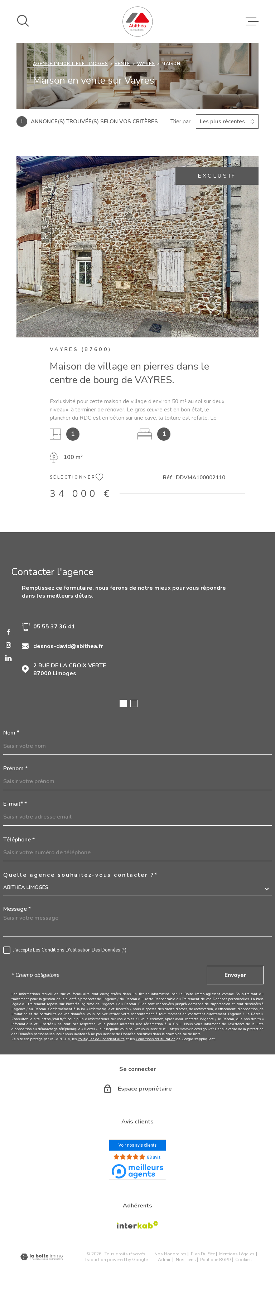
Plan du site (203, 1254)
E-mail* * (15, 804)
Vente (122, 63)
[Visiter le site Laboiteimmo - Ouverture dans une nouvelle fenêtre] (41, 1257)
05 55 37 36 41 (54, 627)
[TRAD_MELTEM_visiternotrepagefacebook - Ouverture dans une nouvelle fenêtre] (8, 631)
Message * (17, 909)
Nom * (11, 733)
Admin (165, 1259)
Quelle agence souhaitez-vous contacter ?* (80, 875)
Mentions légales (237, 1254)
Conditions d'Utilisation (155, 1039)
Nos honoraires (170, 1254)
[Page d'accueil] (137, 21)
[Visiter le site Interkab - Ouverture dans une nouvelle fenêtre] (137, 1225)
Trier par (180, 121)
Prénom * (15, 768)
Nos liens (186, 1259)
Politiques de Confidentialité (101, 1039)
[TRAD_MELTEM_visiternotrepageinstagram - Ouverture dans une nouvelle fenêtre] (8, 645)
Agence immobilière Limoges (70, 63)
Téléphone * (19, 839)
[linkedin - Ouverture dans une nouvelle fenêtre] (8, 658)
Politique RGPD (215, 1259)
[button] (123, 703)
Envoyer (235, 975)
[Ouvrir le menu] (252, 21)
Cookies (243, 1259)
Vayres (146, 63)
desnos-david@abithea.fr (68, 646)
